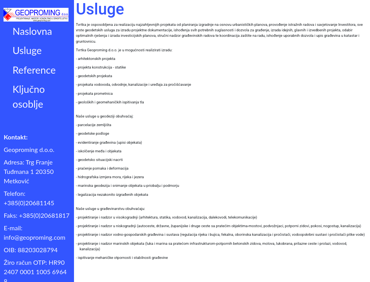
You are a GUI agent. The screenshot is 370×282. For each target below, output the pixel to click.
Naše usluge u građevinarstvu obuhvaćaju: (110, 208)
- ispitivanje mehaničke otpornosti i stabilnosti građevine (122, 257)
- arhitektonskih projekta (96, 58)
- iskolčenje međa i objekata (98, 151)
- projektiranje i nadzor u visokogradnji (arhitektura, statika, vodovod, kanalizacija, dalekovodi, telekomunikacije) (166, 217)
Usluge (27, 50)
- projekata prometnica (94, 93)
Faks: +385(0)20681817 (36, 215)
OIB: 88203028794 (31, 249)
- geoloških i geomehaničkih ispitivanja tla (110, 102)
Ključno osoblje (29, 96)
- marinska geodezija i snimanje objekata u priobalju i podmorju (127, 185)
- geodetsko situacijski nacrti (99, 159)
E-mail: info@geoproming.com (34, 232)
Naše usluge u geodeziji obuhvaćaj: (105, 116)
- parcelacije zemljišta (94, 125)
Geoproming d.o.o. (29, 149)
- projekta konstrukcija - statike (101, 67)
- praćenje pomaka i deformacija (102, 168)
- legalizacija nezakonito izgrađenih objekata (112, 194)
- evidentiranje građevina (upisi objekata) (109, 142)
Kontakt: (15, 137)
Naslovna (32, 31)
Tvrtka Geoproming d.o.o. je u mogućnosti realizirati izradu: (124, 50)
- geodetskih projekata (94, 76)
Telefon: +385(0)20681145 (29, 198)
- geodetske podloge (92, 133)
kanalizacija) (89, 249)
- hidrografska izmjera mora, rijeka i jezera (110, 177)
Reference (34, 70)
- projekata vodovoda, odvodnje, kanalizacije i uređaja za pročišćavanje (133, 84)
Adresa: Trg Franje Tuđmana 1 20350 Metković (29, 171)
